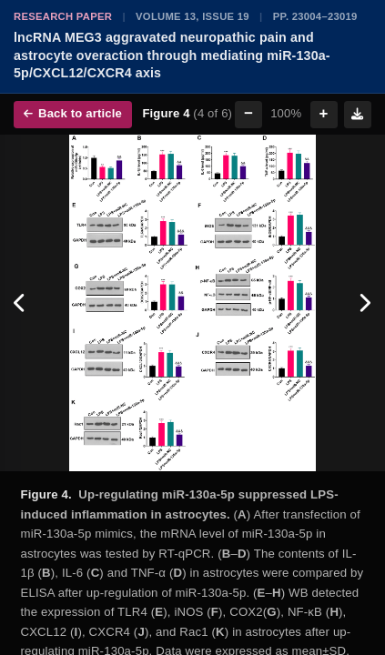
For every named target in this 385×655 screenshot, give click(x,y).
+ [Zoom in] (324, 113)
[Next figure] (364, 303)
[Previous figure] (20, 303)
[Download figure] (357, 114)
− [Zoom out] (248, 113)
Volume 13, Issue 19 (192, 16)
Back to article (73, 113)
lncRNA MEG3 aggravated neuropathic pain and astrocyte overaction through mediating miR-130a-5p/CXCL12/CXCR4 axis (172, 55)
